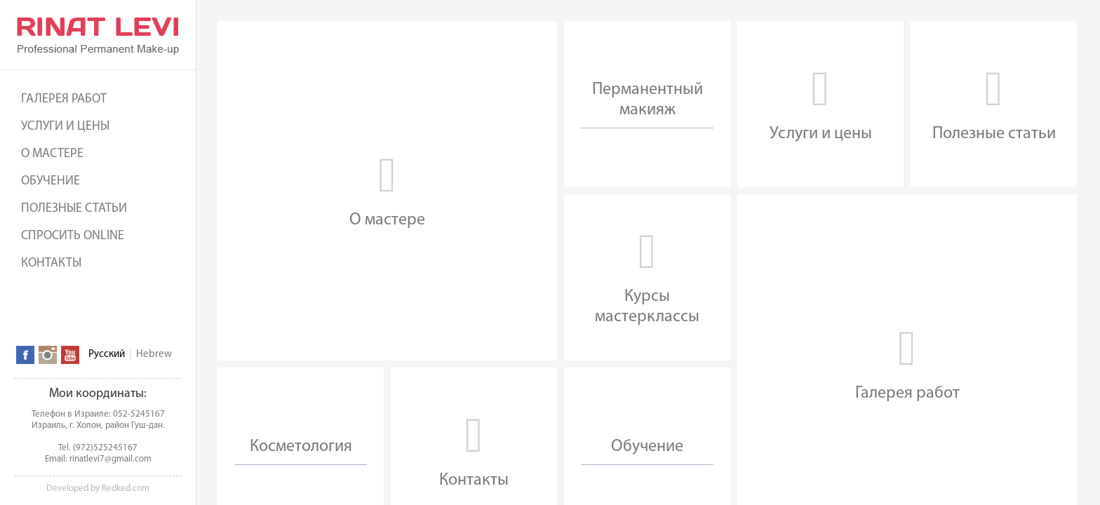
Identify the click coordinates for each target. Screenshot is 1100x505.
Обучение (50, 181)
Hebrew (154, 354)
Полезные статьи (74, 208)
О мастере (52, 154)
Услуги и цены (65, 126)
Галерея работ (64, 99)
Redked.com (125, 488)
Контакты (51, 263)
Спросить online (72, 236)
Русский (106, 354)
